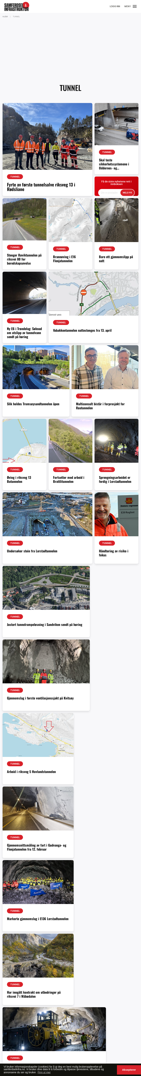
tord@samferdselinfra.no (111, 1018)
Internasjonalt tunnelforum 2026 (111, 920)
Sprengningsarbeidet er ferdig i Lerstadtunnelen (115, 479)
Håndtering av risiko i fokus (113, 553)
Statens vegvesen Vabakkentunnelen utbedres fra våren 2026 (69, 921)
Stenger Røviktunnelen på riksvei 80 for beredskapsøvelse (24, 259)
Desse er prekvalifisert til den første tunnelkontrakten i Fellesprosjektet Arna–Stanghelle (24, 925)
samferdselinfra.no (36, 1000)
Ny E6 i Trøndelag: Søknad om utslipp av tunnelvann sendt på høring (24, 332)
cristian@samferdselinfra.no (113, 997)
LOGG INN (115, 6)
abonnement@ (14, 1000)
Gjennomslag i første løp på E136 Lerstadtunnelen (86, 771)
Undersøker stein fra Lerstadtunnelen (32, 551)
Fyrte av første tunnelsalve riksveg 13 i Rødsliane (41, 186)
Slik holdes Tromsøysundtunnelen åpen (33, 403)
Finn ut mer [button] (44, 1072)
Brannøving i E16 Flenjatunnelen (64, 258)
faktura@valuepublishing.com (23, 1042)
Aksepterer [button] (129, 1069)
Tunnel (15, 176)
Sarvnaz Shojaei (60, 1004)
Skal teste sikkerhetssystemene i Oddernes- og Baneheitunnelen (114, 166)
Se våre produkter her (109, 1030)
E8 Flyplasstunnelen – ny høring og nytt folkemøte (33, 847)
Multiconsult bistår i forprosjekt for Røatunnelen (100, 405)
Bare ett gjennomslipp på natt (116, 258)
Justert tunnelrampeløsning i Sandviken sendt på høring (33, 626)
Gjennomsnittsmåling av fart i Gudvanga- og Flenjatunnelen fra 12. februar (69, 702)
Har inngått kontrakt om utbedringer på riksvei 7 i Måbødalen (24, 774)
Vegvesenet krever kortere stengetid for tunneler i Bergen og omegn (102, 847)
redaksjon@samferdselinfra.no (24, 987)
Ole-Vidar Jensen (61, 987)
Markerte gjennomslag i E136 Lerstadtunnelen (115, 700)
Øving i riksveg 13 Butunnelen (19, 479)
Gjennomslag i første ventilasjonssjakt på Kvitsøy (104, 626)
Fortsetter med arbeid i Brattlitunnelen (68, 479)
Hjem (5, 17)
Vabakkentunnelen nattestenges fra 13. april (82, 330)
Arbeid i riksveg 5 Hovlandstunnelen (19, 700)
